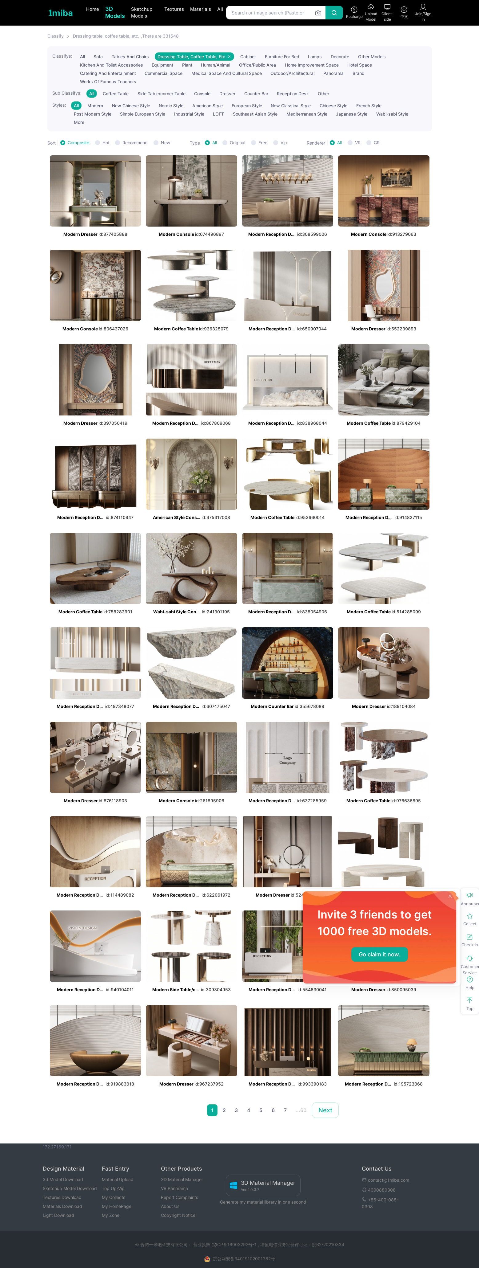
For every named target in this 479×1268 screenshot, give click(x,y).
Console (202, 93)
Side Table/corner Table (162, 93)
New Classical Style (291, 105)
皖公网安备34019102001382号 (244, 1258)
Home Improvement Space (312, 64)
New (165, 142)
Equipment (162, 64)
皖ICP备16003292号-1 (234, 1244)
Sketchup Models (141, 12)
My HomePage (116, 1206)
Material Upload (118, 1179)
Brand (359, 73)
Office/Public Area (257, 64)
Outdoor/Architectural (292, 73)
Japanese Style (351, 114)
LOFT (218, 114)
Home (92, 9)
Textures (174, 9)
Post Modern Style (92, 114)
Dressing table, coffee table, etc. (106, 36)
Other (323, 93)
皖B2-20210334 (328, 1244)
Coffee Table (116, 93)
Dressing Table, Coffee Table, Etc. (194, 56)
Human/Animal (215, 64)
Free (262, 142)
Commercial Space (163, 73)
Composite (78, 142)
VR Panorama (174, 1188)
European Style (247, 105)
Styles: (59, 105)
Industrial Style (189, 114)
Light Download (58, 1215)
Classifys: (62, 56)
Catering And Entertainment (108, 73)
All (220, 9)
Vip (284, 142)
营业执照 (202, 1244)
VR (358, 142)
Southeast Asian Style (255, 114)
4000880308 (379, 1189)
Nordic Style (171, 105)
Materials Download (62, 1206)
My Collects (113, 1197)
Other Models (372, 56)
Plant (187, 64)
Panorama (333, 73)
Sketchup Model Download (70, 1188)
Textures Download (62, 1197)
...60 (301, 1110)
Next (325, 1110)
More (79, 122)
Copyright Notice (178, 1215)
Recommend (135, 142)
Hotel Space (359, 64)
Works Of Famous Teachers (108, 81)
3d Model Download (63, 1179)
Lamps (315, 56)
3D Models (115, 12)
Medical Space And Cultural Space (226, 73)
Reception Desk (293, 93)
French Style (368, 105)
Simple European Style (142, 114)
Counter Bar (256, 93)
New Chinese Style (131, 105)
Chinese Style (333, 105)
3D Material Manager (182, 1179)
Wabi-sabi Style (392, 114)
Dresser (227, 93)
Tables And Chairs (130, 56)
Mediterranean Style (306, 114)
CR (377, 142)
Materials (200, 9)
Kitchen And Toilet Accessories (111, 64)
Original (237, 142)
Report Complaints (179, 1197)
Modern (95, 105)
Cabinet (248, 56)
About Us (170, 1206)
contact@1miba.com (385, 1180)
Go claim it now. (379, 954)
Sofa (98, 56)
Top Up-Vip (113, 1188)
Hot (106, 142)
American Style (207, 105)
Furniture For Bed (282, 56)
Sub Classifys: (67, 93)
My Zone (110, 1215)
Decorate (340, 56)
